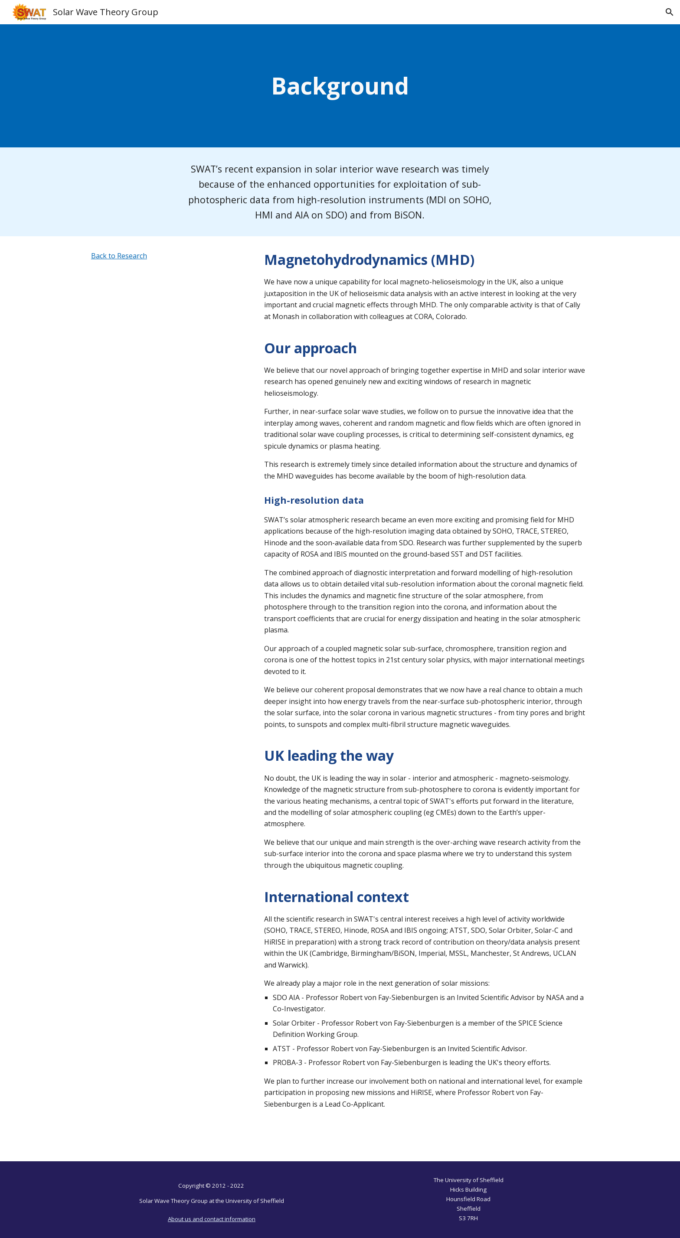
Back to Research (119, 256)
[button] (669, 12)
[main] (340, 85)
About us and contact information (211, 1219)
